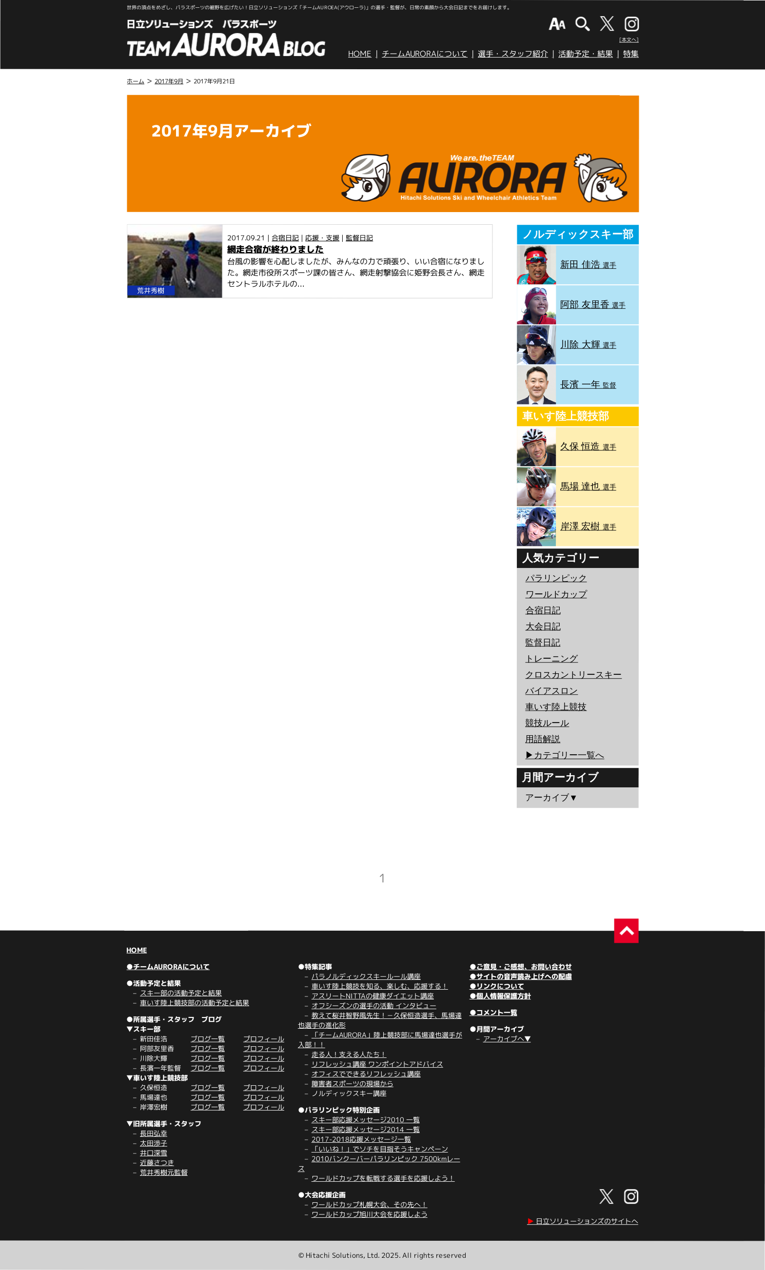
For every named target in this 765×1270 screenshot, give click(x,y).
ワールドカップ (556, 594)
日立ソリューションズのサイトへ (582, 1221)
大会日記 (543, 626)
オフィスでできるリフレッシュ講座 (366, 1073)
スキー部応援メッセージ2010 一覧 (366, 1119)
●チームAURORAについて (168, 966)
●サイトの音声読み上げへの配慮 (521, 976)
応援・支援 (322, 237)
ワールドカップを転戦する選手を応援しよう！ (383, 1178)
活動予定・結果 (585, 53)
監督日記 (359, 237)
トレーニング (551, 659)
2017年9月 (169, 81)
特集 (631, 53)
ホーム (135, 81)
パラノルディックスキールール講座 (366, 976)
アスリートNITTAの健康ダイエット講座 (373, 995)
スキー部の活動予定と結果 (181, 992)
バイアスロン (551, 691)
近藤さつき (157, 1162)
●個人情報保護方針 (500, 995)
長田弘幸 (153, 1133)
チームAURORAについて (425, 53)
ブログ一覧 (208, 1038)
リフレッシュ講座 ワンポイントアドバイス (377, 1064)
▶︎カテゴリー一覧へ (564, 755)
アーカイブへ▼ (507, 1038)
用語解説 (542, 739)
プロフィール (263, 1038)
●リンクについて (497, 986)
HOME (360, 53)
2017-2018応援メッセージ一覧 (361, 1139)
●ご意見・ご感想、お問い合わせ (521, 966)
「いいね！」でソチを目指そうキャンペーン (380, 1148)
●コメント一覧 (493, 1012)
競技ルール (547, 723)
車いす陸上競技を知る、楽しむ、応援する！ (380, 986)
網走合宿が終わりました (275, 249)
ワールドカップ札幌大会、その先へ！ (370, 1204)
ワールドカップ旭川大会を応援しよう (370, 1214)
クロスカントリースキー (573, 675)
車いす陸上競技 (556, 707)
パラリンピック (556, 578)
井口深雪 (153, 1152)
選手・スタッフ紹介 (513, 53)
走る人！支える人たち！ (349, 1054)
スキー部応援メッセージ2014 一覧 (366, 1129)
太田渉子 (153, 1143)
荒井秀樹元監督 (164, 1172)
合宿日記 (285, 237)
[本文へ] (629, 39)
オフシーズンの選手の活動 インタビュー (374, 1005)
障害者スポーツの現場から (352, 1083)
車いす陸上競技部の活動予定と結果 (194, 1002)
